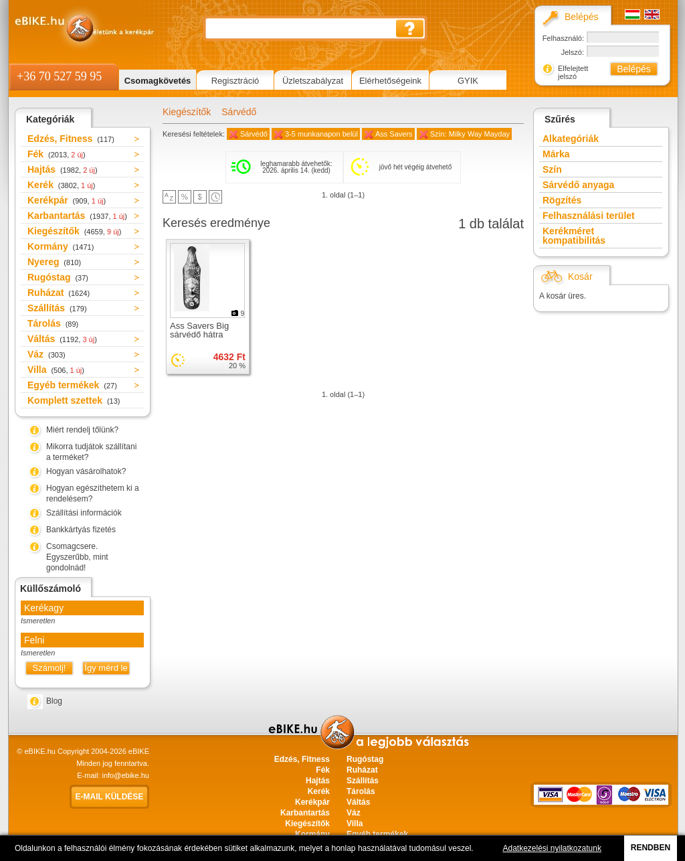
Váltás (62, 338)
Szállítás (57, 308)
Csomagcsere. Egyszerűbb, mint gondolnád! (77, 557)
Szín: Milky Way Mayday (470, 134)
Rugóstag (57, 277)
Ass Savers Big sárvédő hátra (199, 330)
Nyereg (54, 261)
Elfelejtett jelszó (573, 72)
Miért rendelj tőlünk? (82, 430)
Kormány (60, 246)
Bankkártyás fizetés (81, 529)
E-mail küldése (110, 796)
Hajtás (62, 169)
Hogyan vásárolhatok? (86, 471)
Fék (56, 154)
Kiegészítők (74, 231)
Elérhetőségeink (390, 81)
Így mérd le (105, 668)
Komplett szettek (73, 400)
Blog (54, 701)
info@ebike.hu (126, 775)
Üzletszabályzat (312, 81)
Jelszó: (572, 52)
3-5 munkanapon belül (321, 134)
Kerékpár (66, 200)
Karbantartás (77, 215)
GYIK (468, 81)
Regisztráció (235, 81)
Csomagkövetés (157, 81)
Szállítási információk (84, 513)
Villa (55, 369)
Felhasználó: (563, 38)
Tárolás (52, 323)
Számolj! (49, 668)
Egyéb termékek (72, 385)
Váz (46, 354)
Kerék (61, 184)
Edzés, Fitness (70, 138)
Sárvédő (238, 111)
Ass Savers (394, 134)
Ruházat (58, 292)
